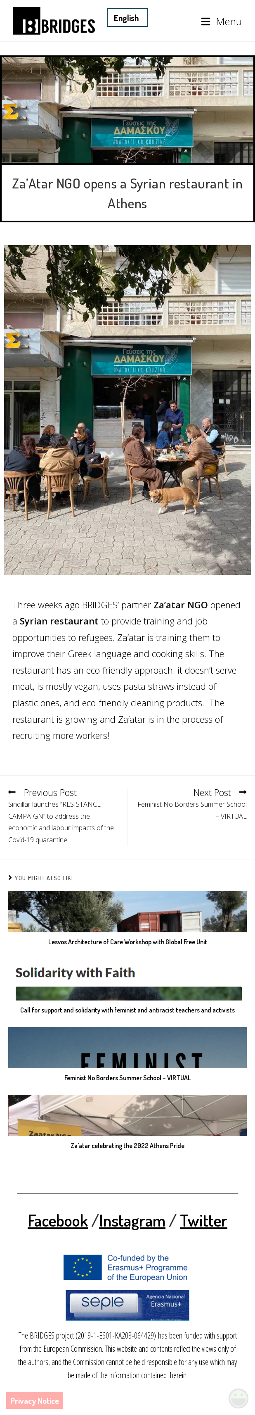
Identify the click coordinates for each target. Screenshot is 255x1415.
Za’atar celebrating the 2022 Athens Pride (127, 1145)
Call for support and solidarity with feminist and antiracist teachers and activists (127, 1010)
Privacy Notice (34, 1400)
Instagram (132, 1220)
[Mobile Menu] (221, 21)
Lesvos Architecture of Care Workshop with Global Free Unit (127, 942)
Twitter (203, 1220)
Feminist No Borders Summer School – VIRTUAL (127, 1078)
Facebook (58, 1220)
